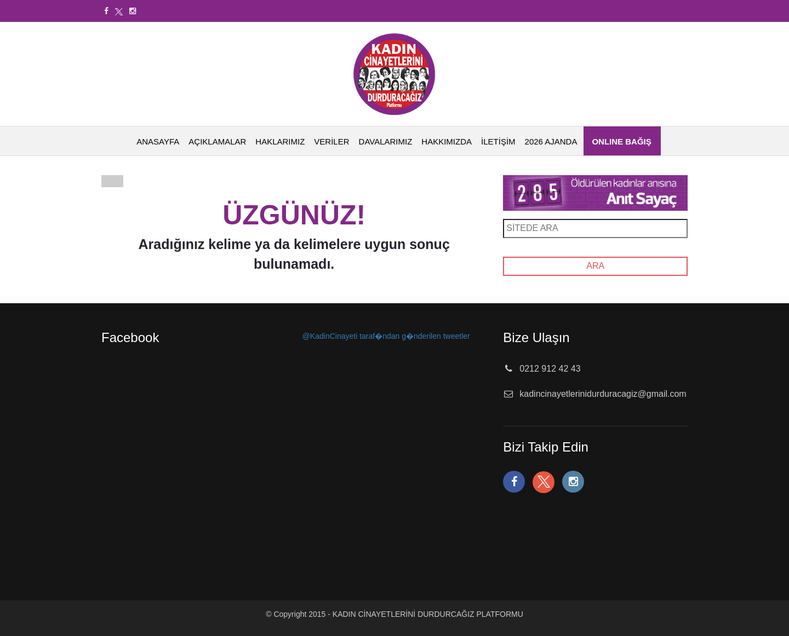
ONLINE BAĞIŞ (621, 141)
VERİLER (331, 141)
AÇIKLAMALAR (217, 141)
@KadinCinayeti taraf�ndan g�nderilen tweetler (386, 336)
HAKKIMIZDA (446, 141)
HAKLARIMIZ (280, 141)
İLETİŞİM (498, 141)
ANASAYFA (157, 141)
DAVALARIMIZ (386, 141)
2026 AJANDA (551, 141)
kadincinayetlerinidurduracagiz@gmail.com (602, 393)
